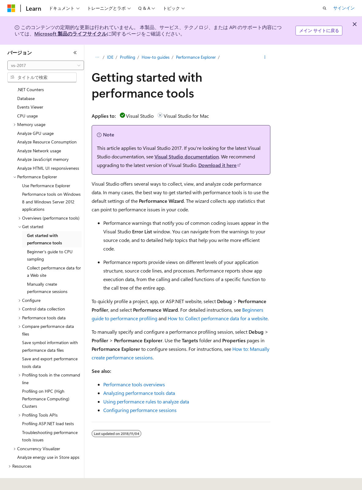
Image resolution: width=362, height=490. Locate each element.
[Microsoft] (11, 8)
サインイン (344, 8)
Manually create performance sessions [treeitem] (47, 271)
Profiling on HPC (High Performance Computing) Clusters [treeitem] (45, 381)
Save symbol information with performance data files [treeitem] (50, 329)
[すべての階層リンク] (97, 57)
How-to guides (156, 57)
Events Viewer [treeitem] (30, 90)
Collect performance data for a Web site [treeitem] (54, 255)
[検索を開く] (324, 8)
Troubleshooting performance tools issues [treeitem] (50, 419)
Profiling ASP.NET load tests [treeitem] (48, 407)
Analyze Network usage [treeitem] (39, 134)
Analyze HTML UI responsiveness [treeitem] (48, 151)
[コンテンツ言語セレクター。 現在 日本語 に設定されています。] (19, 481)
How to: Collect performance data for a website (218, 318)
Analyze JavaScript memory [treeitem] (43, 142)
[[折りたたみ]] (75, 52)
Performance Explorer (196, 57)
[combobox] (45, 65)
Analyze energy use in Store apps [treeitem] (48, 440)
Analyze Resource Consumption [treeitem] (47, 125)
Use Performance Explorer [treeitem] (46, 169)
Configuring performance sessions (140, 410)
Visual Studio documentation (186, 156)
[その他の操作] (265, 57)
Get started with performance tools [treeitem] (44, 222)
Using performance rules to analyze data (146, 401)
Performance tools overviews (134, 384)
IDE (110, 57)
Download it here (217, 165)
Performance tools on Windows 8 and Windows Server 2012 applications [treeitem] (51, 184)
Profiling (127, 57)
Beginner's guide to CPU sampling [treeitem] (50, 238)
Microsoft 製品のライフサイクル (70, 33)
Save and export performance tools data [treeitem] (50, 345)
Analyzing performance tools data (139, 393)
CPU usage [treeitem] (27, 99)
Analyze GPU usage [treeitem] (35, 116)
